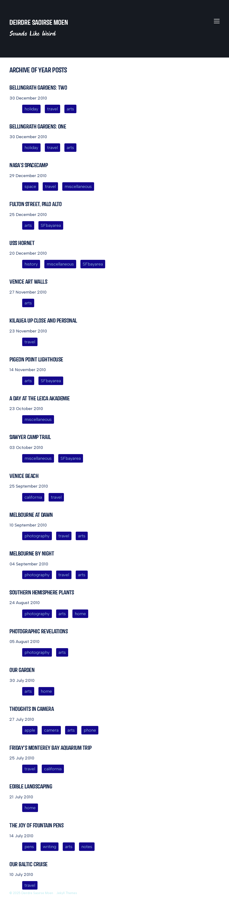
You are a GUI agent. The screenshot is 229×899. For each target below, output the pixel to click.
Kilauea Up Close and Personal (43, 320)
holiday (31, 109)
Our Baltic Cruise (28, 864)
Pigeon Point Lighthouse (36, 359)
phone (90, 730)
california (33, 497)
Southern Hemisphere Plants (41, 592)
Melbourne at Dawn (31, 514)
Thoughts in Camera (31, 709)
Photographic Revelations (38, 631)
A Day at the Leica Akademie (39, 398)
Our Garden (21, 670)
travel (52, 109)
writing (49, 846)
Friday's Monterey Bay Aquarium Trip (50, 747)
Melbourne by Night (31, 553)
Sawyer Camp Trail (30, 437)
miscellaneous (78, 186)
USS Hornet (21, 243)
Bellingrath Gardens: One (37, 126)
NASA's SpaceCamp (28, 165)
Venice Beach (23, 476)
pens (29, 846)
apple (30, 730)
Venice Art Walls (28, 281)
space (30, 186)
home (80, 613)
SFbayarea (51, 225)
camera (51, 730)
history (31, 264)
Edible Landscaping (30, 786)
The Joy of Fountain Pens (36, 825)
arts (70, 109)
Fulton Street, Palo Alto (35, 204)
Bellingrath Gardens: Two (38, 87)
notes (86, 846)
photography (37, 536)
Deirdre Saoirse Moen (38, 22)
